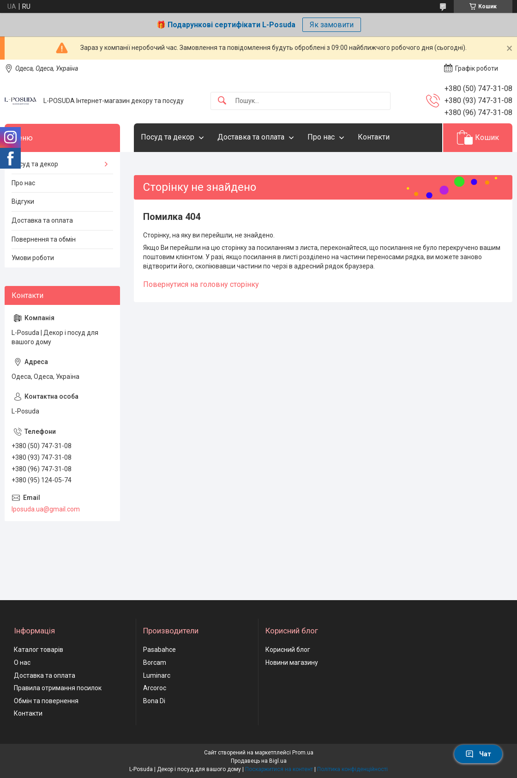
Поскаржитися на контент (279, 769)
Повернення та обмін (44, 239)
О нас (22, 662)
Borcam (154, 662)
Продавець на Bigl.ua (259, 761)
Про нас (321, 137)
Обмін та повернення (46, 701)
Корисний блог (287, 649)
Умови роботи (33, 257)
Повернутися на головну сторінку (201, 284)
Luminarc (156, 675)
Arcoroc (154, 688)
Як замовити (332, 24)
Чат (478, 754)
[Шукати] (222, 101)
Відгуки (23, 201)
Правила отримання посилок (58, 688)
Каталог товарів (38, 649)
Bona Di (154, 701)
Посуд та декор (167, 137)
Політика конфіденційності (352, 769)
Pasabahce (159, 649)
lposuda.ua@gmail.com (46, 509)
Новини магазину (291, 662)
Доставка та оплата (250, 137)
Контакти (374, 137)
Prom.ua (302, 752)
